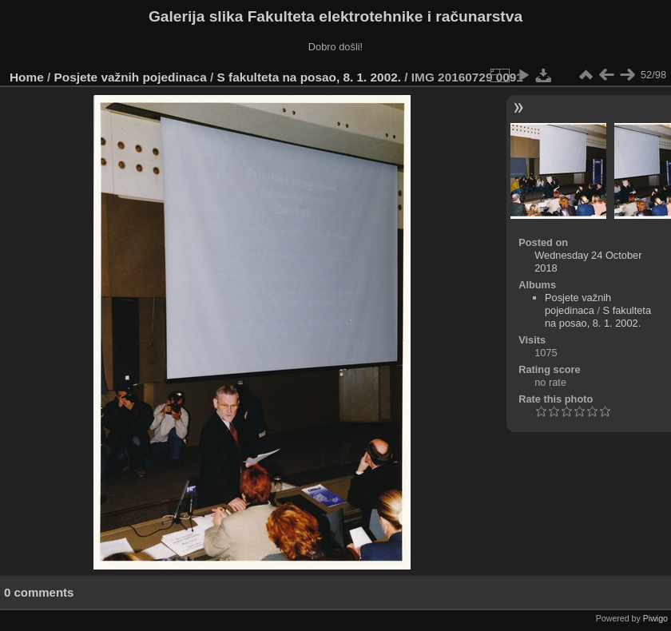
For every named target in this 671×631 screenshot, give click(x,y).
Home (27, 77)
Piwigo (655, 618)
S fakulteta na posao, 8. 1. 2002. (309, 77)
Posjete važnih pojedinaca (130, 77)
